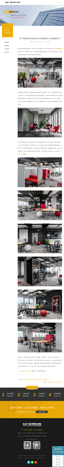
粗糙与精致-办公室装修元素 (55, 382)
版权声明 (26, 458)
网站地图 (21, 458)
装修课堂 (6, 45)
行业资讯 (6, 49)
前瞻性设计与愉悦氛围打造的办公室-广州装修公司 (36, 379)
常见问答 (6, 52)
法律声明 (32, 458)
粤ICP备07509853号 (40, 458)
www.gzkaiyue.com (27, 371)
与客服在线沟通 (42, 412)
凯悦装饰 (12, 2)
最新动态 (6, 42)
